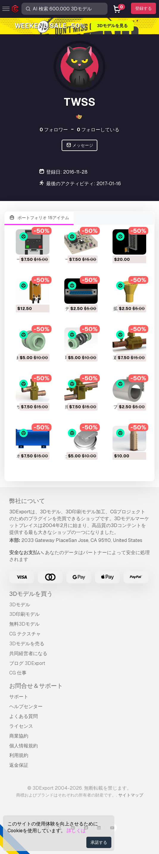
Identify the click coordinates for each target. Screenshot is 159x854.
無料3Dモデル (24, 624)
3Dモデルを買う (31, 594)
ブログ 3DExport (27, 663)
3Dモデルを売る (26, 644)
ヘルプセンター (26, 706)
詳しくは (76, 830)
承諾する (99, 842)
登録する (143, 8)
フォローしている (98, 130)
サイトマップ (130, 795)
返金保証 (18, 765)
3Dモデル (19, 604)
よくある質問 (23, 716)
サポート (18, 697)
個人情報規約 (23, 746)
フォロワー (54, 130)
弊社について (27, 501)
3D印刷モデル (24, 614)
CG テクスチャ (25, 634)
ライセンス (21, 726)
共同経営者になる (28, 653)
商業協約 (18, 736)
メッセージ (79, 145)
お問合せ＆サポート (36, 686)
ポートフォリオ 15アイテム (39, 218)
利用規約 (18, 755)
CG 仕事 (17, 673)
